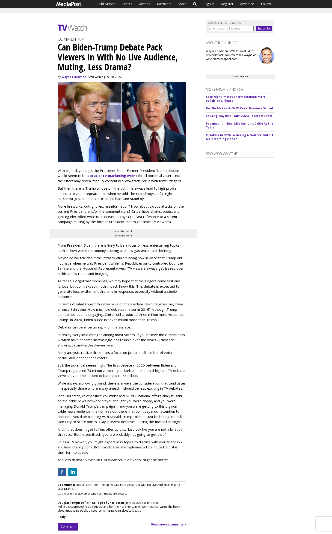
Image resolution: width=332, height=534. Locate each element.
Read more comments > (168, 524)
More (182, 4)
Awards (144, 4)
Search (195, 4)
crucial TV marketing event (113, 175)
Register (227, 4)
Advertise (247, 4)
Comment (68, 526)
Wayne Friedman (74, 77)
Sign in (209, 4)
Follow (266, 4)
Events (127, 4)
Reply (62, 517)
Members (164, 4)
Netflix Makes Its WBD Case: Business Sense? (239, 108)
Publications (106, 4)
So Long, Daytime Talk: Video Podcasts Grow (239, 116)
